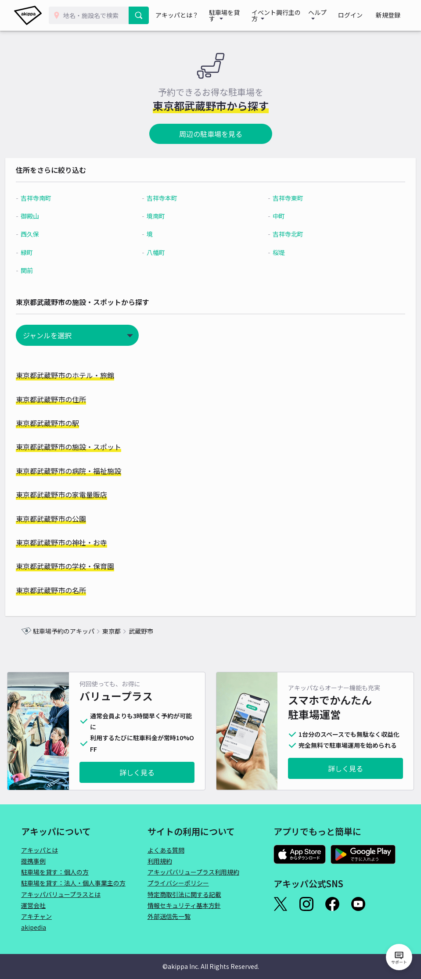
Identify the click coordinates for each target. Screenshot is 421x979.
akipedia (33, 927)
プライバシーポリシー (178, 883)
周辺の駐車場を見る (210, 134)
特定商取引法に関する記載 (184, 894)
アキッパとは (39, 850)
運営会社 (33, 905)
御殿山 (45, 216)
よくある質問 (166, 850)
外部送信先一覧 (169, 916)
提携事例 (33, 861)
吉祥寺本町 (167, 198)
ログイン (359, 15)
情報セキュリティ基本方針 (184, 905)
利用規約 (160, 861)
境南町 (161, 216)
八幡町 (161, 252)
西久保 (45, 234)
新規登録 (391, 15)
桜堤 (274, 252)
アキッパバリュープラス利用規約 (193, 872)
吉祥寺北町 (283, 234)
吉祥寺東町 (283, 198)
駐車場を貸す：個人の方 (55, 872)
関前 (42, 270)
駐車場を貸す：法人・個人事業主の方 (73, 883)
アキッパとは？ (179, 15)
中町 (274, 216)
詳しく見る (137, 772)
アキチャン (36, 916)
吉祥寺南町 (51, 198)
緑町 (42, 252)
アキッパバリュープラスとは (61, 894)
